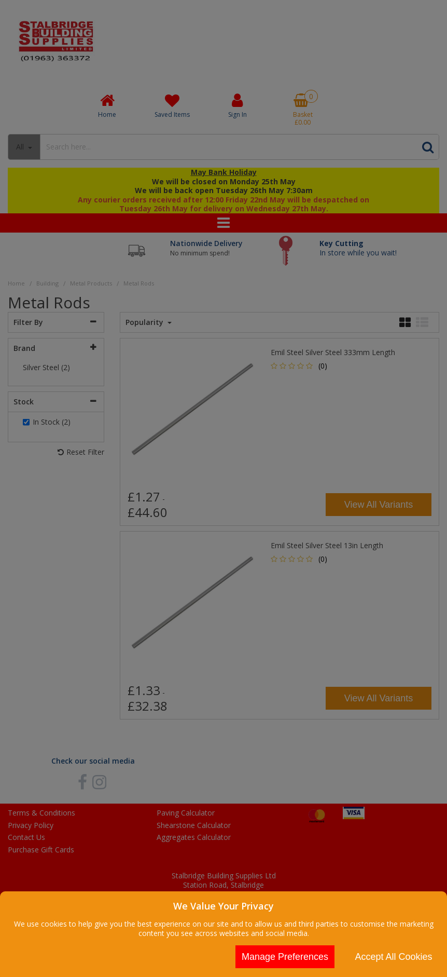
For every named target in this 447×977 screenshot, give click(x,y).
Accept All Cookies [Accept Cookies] (393, 957)
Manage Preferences (285, 957)
